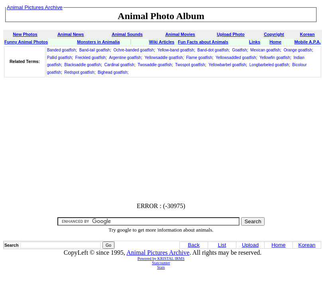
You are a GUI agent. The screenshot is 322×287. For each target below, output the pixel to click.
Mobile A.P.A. (308, 41)
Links (254, 41)
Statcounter (161, 263)
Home (275, 41)
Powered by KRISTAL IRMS (161, 258)
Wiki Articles (161, 41)
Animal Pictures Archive (157, 252)
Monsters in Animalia (98, 41)
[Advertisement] (161, 140)
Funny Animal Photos (26, 41)
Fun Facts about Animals (203, 41)
